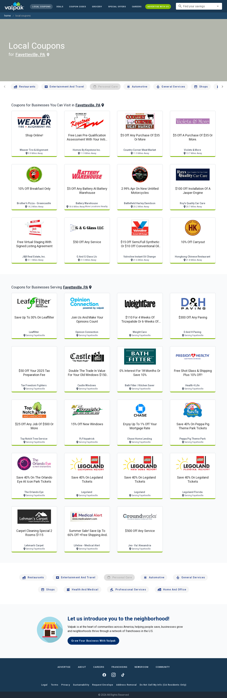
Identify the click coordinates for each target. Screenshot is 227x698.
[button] (117, 6)
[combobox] (199, 6)
